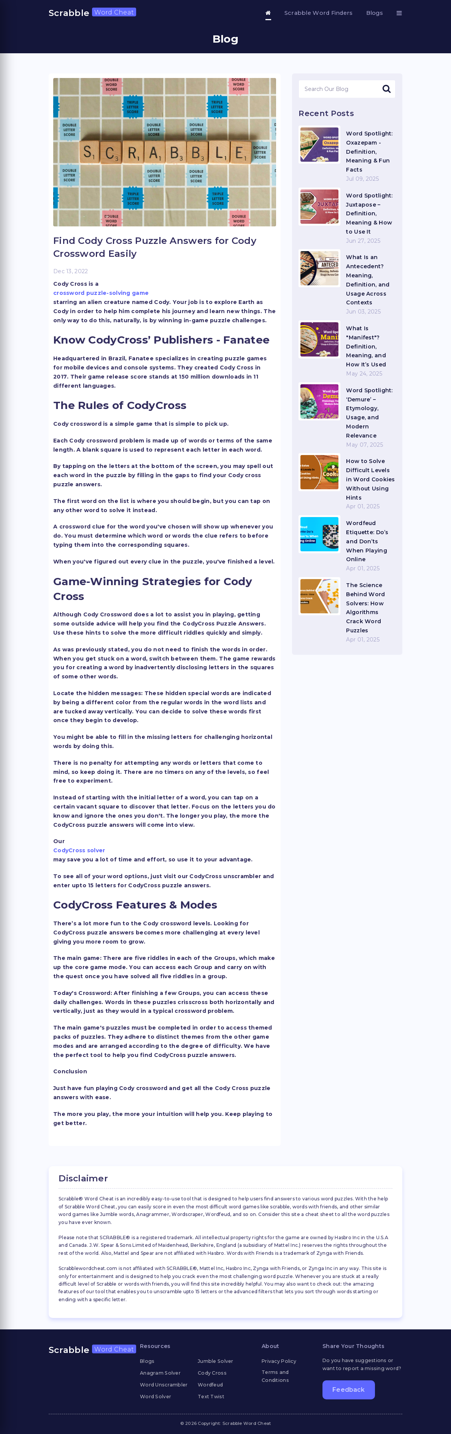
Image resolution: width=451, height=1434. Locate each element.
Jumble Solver (215, 1361)
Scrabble (92, 13)
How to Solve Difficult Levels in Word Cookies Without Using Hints (370, 479)
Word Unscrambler (163, 1385)
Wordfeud (210, 1385)
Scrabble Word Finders (318, 13)
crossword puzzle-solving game (101, 293)
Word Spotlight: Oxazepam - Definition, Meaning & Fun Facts (369, 151)
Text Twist (211, 1396)
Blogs (374, 13)
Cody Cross (212, 1373)
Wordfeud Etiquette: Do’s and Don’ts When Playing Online (367, 541)
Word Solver (155, 1396)
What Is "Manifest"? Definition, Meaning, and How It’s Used (366, 346)
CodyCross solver (79, 850)
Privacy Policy (279, 1361)
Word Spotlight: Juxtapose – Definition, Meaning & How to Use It (369, 213)
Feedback (348, 1389)
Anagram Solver (160, 1373)
